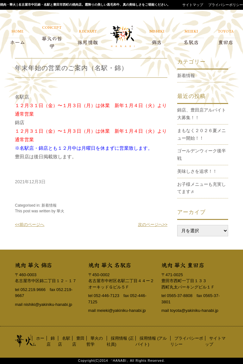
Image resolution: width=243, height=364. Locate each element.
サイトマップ (192, 5)
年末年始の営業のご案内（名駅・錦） (71, 67)
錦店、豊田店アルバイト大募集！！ (201, 113)
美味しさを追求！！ (197, 171)
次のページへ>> (152, 224)
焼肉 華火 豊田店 (182, 265)
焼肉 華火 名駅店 (109, 265)
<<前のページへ (29, 224)
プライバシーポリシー (225, 5)
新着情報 (49, 205)
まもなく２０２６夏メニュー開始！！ (201, 134)
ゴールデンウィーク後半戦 (201, 154)
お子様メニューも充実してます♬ (201, 188)
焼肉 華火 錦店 (33, 265)
